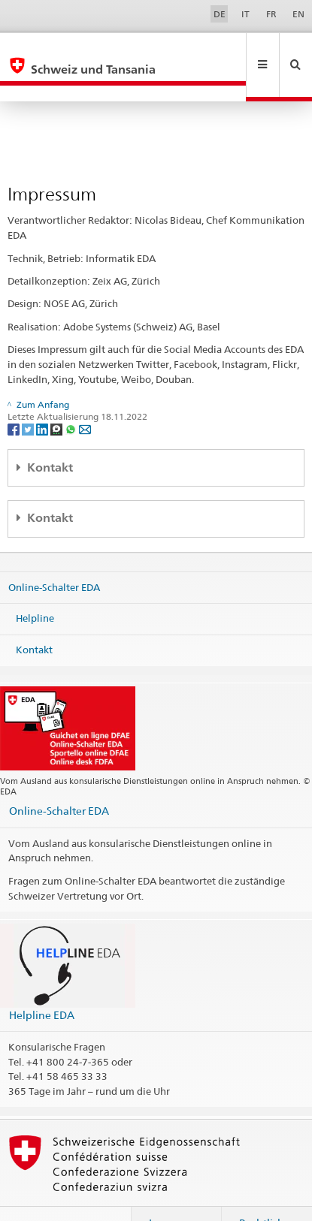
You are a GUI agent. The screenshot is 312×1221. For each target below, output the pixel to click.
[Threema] (57, 396)
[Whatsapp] (72, 396)
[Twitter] (29, 396)
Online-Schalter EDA (54, 554)
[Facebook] (15, 396)
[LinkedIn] (43, 396)
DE (220, 14)
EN (298, 14)
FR (271, 14)
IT (245, 14)
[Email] (85, 396)
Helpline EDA (41, 982)
